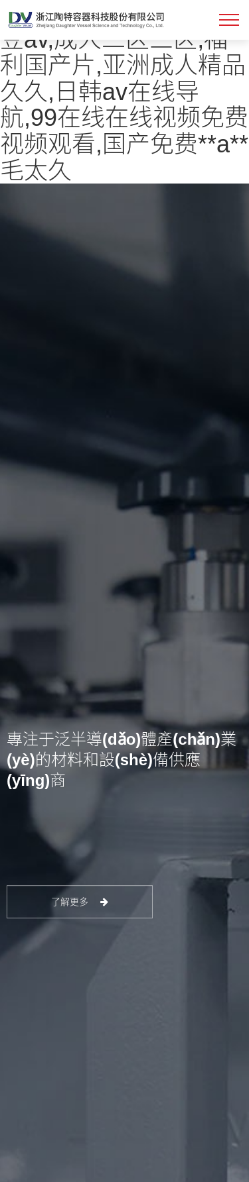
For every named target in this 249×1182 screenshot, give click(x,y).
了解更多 (80, 901)
